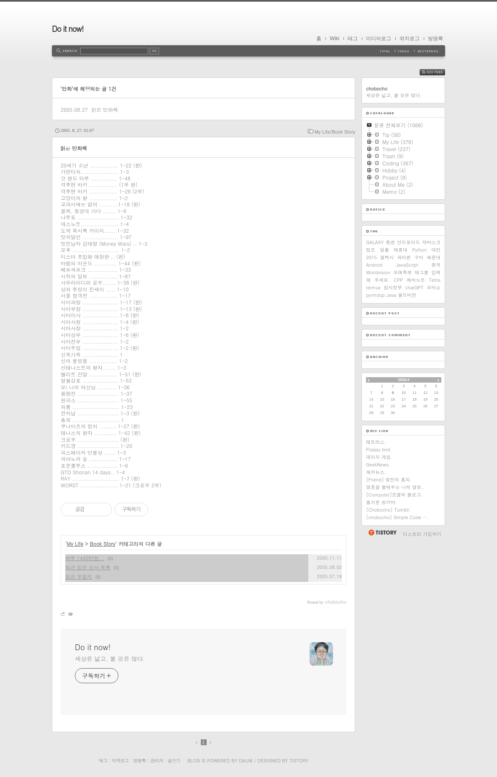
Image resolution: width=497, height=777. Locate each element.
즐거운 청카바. (381, 502)
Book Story (102, 543)
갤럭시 (387, 257)
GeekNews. (378, 464)
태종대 (400, 250)
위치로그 (410, 38)
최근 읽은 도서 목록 (87, 567)
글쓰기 (173, 760)
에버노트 (416, 280)
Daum (245, 760)
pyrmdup (375, 295)
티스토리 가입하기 (422, 534)
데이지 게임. (379, 457)
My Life (75, 543)
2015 (371, 257)
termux (373, 287)
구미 (418, 257)
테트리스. (376, 442)
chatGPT (414, 287)
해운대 (434, 257)
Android (374, 265)
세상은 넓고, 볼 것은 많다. (110, 658)
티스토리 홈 (382, 532)
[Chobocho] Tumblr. (388, 510)
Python (419, 250)
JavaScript (407, 265)
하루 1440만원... (85, 557)
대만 (436, 250)
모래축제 (402, 272)
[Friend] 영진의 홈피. (389, 479)
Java (391, 295)
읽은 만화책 (104, 109)
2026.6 (404, 380)
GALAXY (375, 242)
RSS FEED (438, 72)
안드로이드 (408, 242)
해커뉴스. (376, 472)
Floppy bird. (379, 449)
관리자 (156, 760)
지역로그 (120, 760)
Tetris (435, 280)
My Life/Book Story (335, 132)
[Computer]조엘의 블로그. (394, 494)
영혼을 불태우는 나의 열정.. (395, 487)
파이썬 (404, 257)
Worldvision (378, 272)
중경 (390, 242)
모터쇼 (434, 287)
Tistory (298, 760)
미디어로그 (378, 38)
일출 (384, 250)
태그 (353, 38)
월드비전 (407, 295)
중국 (436, 265)
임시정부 (393, 287)
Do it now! (68, 28)
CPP (398, 280)
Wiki (334, 38)
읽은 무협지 (78, 576)
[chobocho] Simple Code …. (397, 517)
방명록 (435, 38)
